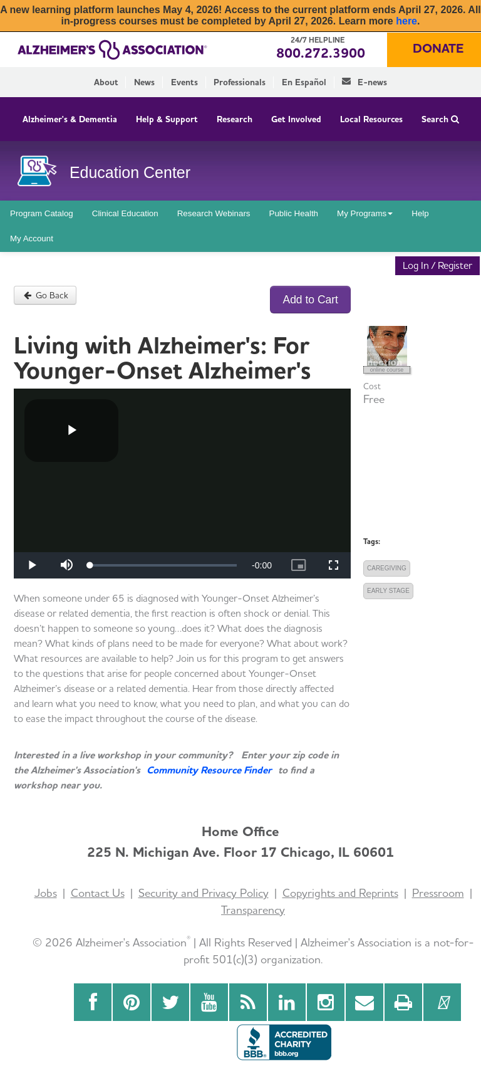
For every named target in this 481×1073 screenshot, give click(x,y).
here (406, 21)
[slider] (163, 565)
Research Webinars (214, 213)
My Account (31, 238)
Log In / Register (437, 265)
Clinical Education (125, 213)
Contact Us (98, 892)
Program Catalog (41, 213)
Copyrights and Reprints (340, 892)
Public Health (294, 213)
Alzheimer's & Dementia (70, 119)
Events (184, 82)
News (144, 82)
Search (440, 119)
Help (419, 213)
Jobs (45, 892)
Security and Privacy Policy (203, 892)
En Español (304, 82)
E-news (364, 82)
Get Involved (296, 119)
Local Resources (371, 119)
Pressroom (438, 892)
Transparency (253, 909)
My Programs (365, 213)
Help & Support (167, 119)
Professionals (240, 82)
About (106, 82)
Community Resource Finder (209, 770)
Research (234, 119)
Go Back (45, 295)
